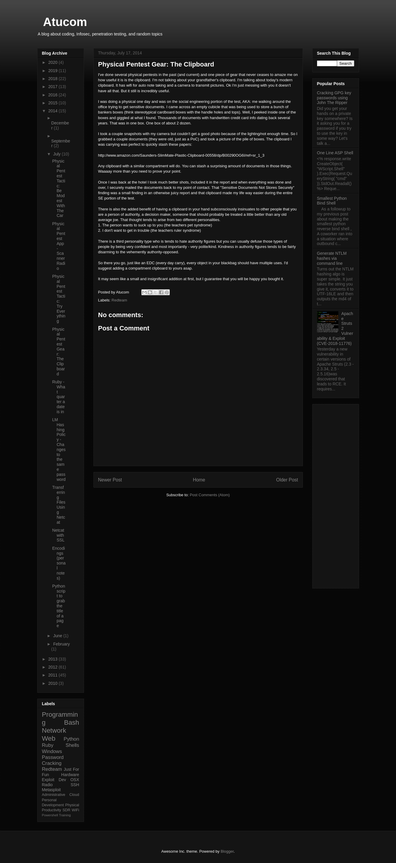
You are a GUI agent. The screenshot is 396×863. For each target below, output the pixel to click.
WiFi (75, 810)
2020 (53, 62)
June (58, 635)
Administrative (53, 795)
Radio (47, 784)
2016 (53, 95)
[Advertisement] (335, 495)
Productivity (51, 810)
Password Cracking (53, 760)
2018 (53, 78)
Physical (72, 805)
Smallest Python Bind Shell (332, 201)
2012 (53, 667)
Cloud (74, 795)
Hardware (70, 774)
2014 (53, 110)
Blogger (227, 851)
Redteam (119, 300)
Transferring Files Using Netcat (58, 505)
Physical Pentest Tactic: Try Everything (58, 298)
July (57, 154)
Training (65, 815)
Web (49, 738)
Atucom (65, 21)
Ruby (48, 745)
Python (71, 739)
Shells (72, 745)
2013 (53, 659)
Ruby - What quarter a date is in (58, 396)
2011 (53, 675)
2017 (53, 86)
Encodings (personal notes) (58, 563)
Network (54, 730)
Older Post (287, 479)
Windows (52, 751)
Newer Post (110, 479)
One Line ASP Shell (335, 152)
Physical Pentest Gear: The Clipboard (58, 351)
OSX (74, 779)
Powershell (50, 815)
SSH (75, 784)
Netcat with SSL (58, 535)
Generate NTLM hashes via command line (332, 258)
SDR (66, 810)
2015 (53, 102)
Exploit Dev (54, 779)
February (61, 644)
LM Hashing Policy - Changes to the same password (58, 449)
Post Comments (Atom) (210, 495)
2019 (53, 70)
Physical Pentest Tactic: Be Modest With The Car (58, 188)
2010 (53, 683)
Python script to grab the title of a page (58, 606)
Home (199, 479)
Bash (71, 722)
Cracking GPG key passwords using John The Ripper (334, 97)
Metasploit (51, 789)
